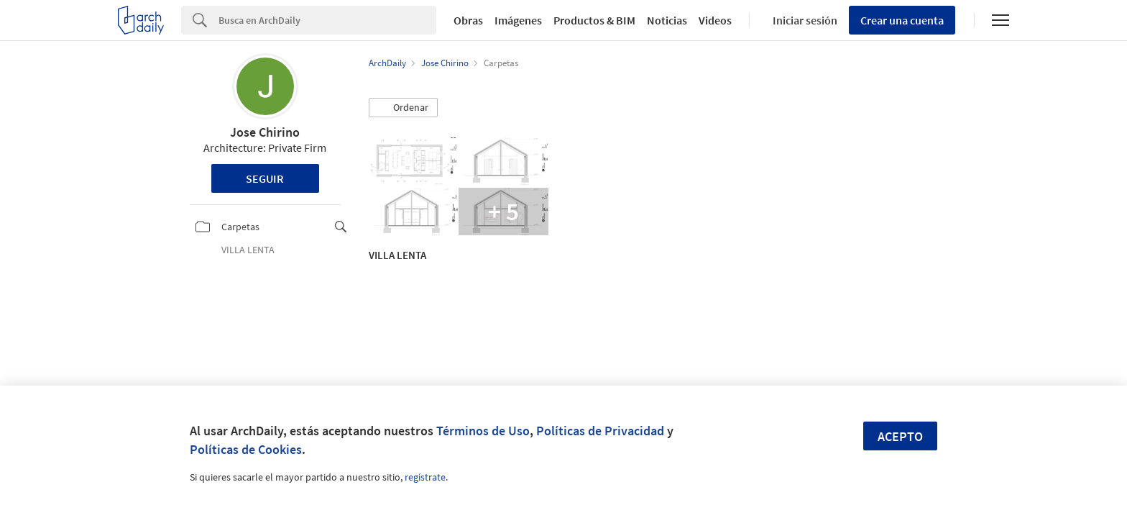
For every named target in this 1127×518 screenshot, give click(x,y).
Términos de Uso (483, 430)
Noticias (667, 20)
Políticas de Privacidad (600, 430)
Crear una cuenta (902, 20)
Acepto (900, 436)
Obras (468, 20)
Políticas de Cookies (246, 449)
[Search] (327, 20)
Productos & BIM (594, 20)
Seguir (265, 178)
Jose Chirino (265, 132)
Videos (715, 20)
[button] (403, 108)
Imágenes (518, 20)
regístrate (425, 477)
